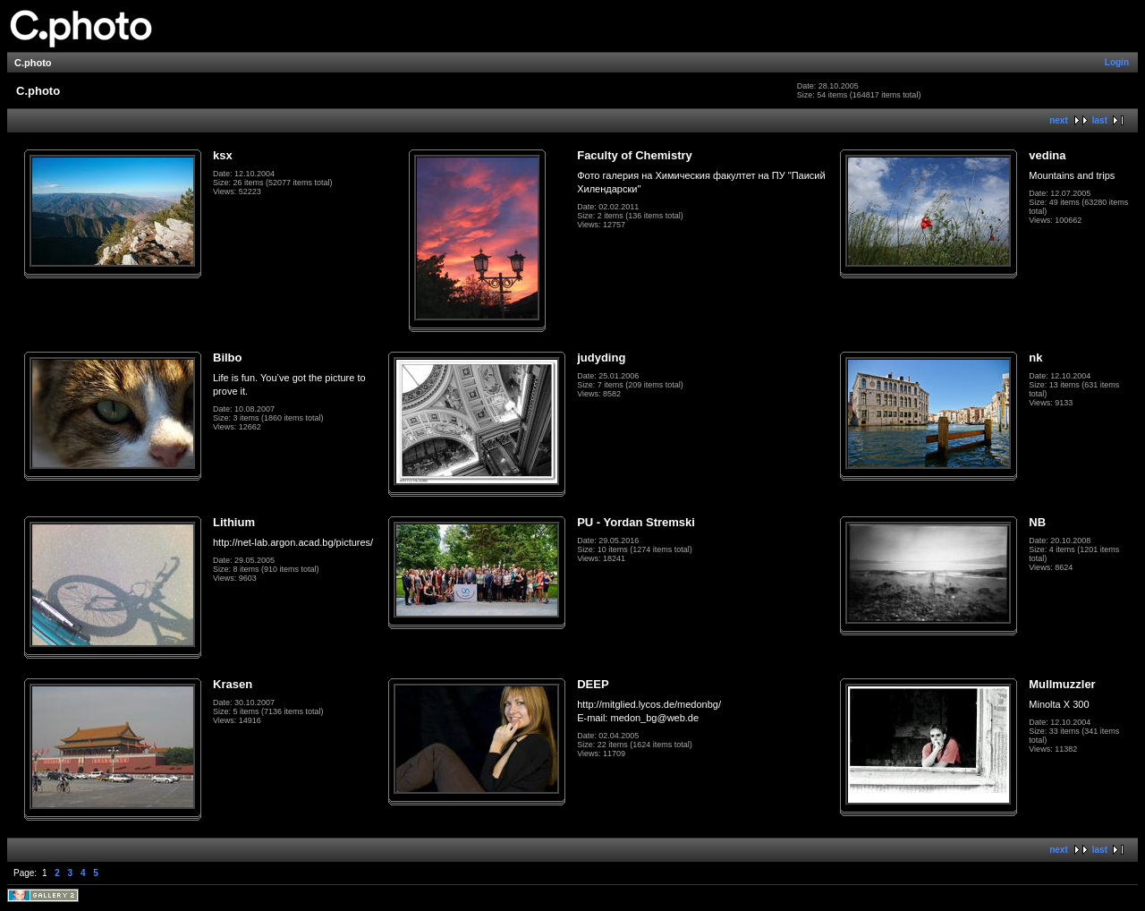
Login (1117, 62)
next (1058, 120)
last (1099, 120)
